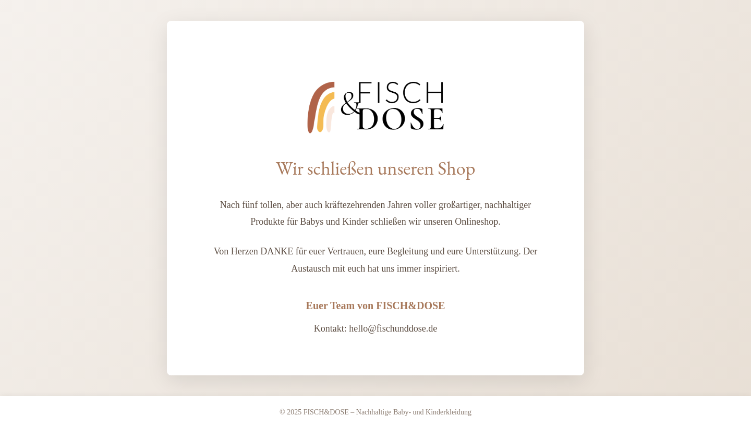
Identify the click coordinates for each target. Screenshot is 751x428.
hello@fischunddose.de (393, 328)
